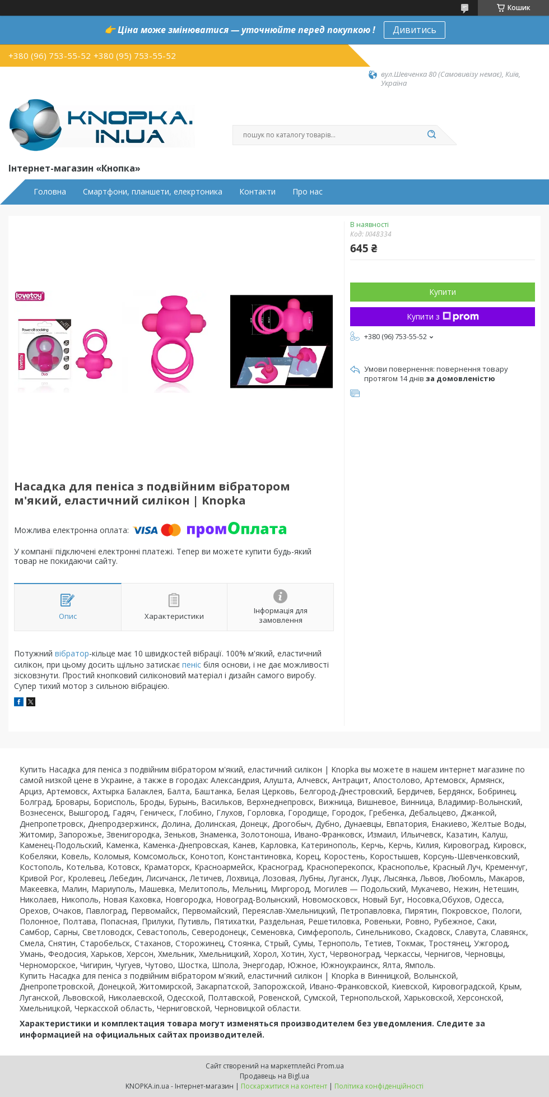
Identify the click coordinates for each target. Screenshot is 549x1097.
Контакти (257, 192)
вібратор (72, 653)
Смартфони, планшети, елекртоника (152, 192)
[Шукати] (431, 135)
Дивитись (414, 30)
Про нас (307, 192)
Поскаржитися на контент (284, 1086)
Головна (50, 192)
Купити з (443, 316)
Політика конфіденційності (379, 1086)
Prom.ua (330, 1066)
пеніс (191, 664)
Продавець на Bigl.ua (274, 1076)
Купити (442, 291)
